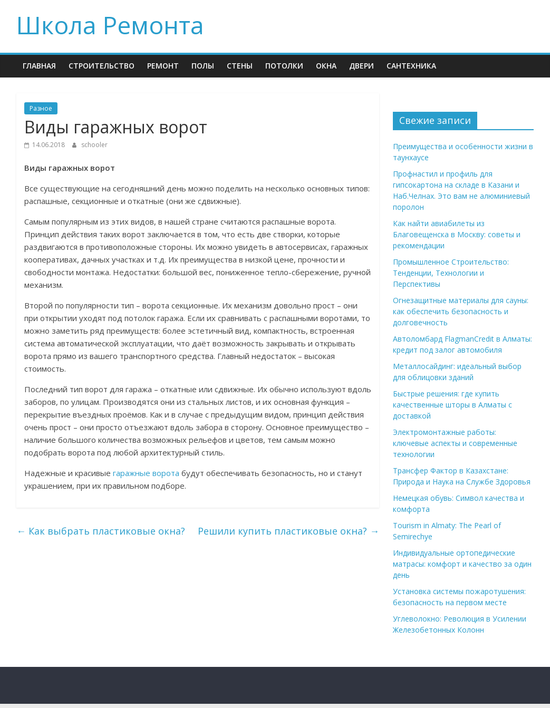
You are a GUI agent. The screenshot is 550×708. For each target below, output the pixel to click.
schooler (94, 144)
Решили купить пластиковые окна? (288, 531)
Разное (41, 108)
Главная (39, 66)
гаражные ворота (146, 473)
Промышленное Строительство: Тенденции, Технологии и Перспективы (451, 273)
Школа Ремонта (110, 24)
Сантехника (411, 66)
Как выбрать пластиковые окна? (100, 531)
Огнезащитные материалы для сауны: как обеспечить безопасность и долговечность (460, 311)
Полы (202, 66)
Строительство (101, 66)
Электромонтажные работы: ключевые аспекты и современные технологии (455, 443)
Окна (326, 66)
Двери (361, 66)
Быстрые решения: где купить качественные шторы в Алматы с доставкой (452, 405)
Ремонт (163, 66)
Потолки (284, 66)
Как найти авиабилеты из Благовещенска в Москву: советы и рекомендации (456, 234)
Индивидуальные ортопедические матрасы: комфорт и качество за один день (462, 564)
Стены (240, 66)
